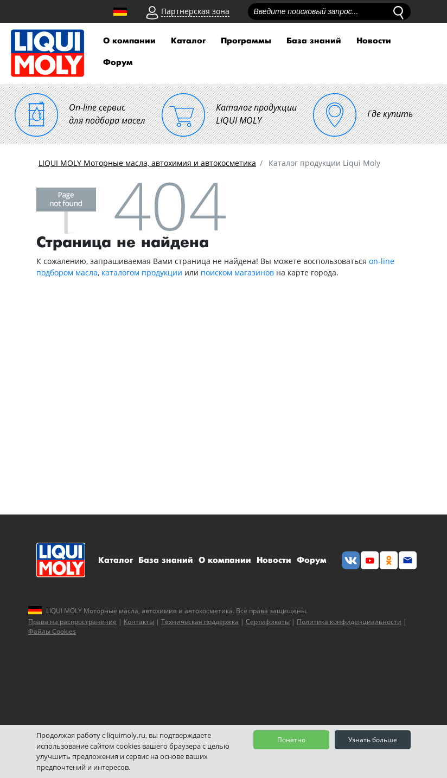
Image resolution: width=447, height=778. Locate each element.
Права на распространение (72, 621)
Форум (118, 63)
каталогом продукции (141, 272)
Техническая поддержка (200, 621)
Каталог (188, 41)
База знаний (313, 41)
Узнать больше (372, 739)
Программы (246, 41)
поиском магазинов (237, 272)
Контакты (139, 621)
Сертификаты (268, 621)
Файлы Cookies (52, 631)
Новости (373, 41)
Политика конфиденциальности (349, 621)
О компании (129, 41)
